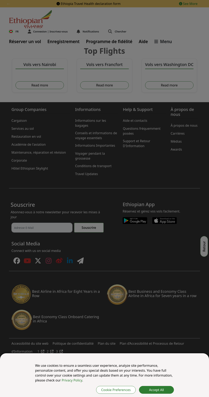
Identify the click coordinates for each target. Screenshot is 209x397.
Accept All (156, 390)
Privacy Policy (72, 380)
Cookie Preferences (116, 390)
